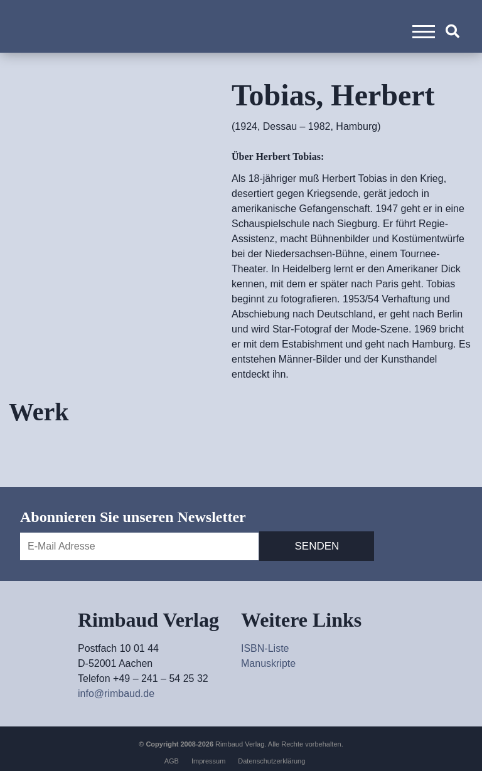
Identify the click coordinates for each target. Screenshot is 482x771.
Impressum (208, 761)
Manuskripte (268, 663)
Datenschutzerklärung (271, 761)
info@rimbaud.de (116, 693)
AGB (171, 761)
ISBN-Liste (265, 648)
